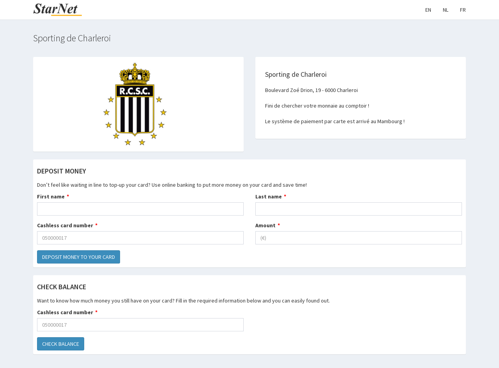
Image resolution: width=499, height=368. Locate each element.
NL (445, 9)
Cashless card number (65, 225)
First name (51, 196)
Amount (265, 225)
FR (463, 9)
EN (428, 9)
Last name (268, 196)
